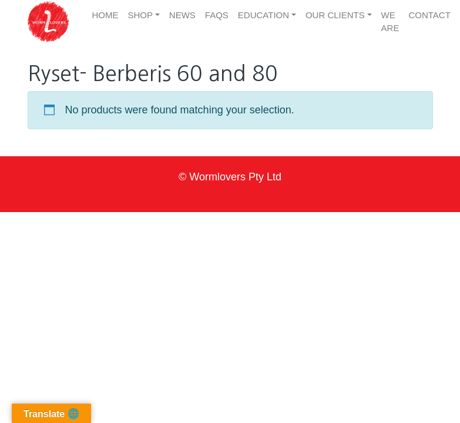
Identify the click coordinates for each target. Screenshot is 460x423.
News (182, 15)
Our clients (335, 15)
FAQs (217, 15)
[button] (48, 21)
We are (390, 21)
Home (105, 15)
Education (263, 15)
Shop (140, 15)
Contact (429, 15)
